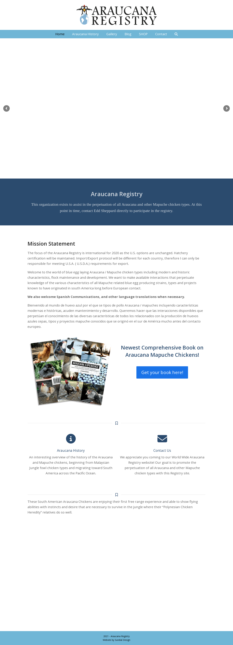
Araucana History (71, 450)
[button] (176, 34)
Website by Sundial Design (116, 639)
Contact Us (162, 450)
